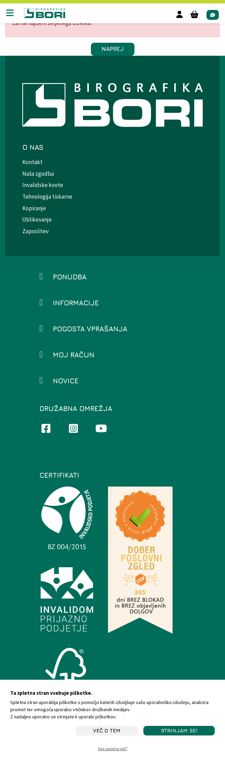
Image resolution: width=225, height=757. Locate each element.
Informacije (76, 303)
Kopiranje (34, 208)
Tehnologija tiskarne (47, 196)
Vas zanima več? (112, 748)
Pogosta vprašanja (90, 329)
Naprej (113, 48)
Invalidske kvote (42, 185)
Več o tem (106, 730)
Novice (66, 381)
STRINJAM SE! (179, 730)
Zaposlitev (35, 231)
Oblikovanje (37, 219)
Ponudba (69, 277)
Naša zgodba (38, 173)
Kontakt (32, 162)
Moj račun (73, 355)
